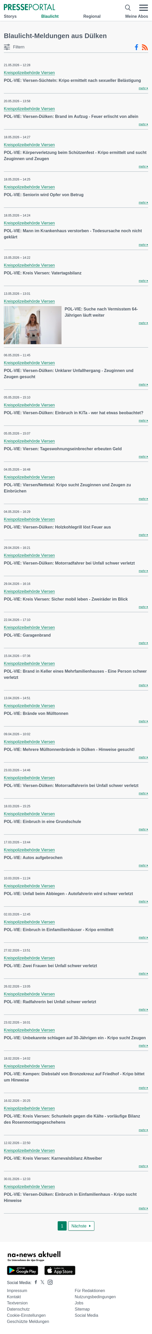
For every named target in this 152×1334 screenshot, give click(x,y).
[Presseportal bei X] (41, 1282)
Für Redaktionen (90, 1290)
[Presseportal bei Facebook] (34, 1282)
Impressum (17, 1290)
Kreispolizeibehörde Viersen (29, 73)
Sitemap (82, 1309)
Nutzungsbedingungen (95, 1297)
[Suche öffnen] (128, 7)
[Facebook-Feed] (136, 47)
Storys (10, 16)
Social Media (86, 1315)
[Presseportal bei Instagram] (49, 1282)
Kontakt (14, 1297)
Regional (92, 16)
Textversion (17, 1303)
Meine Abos (136, 16)
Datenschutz (18, 1309)
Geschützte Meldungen (28, 1321)
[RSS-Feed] (144, 47)
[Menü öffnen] (143, 7)
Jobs (79, 1303)
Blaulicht (50, 16)
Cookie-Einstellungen (26, 1315)
